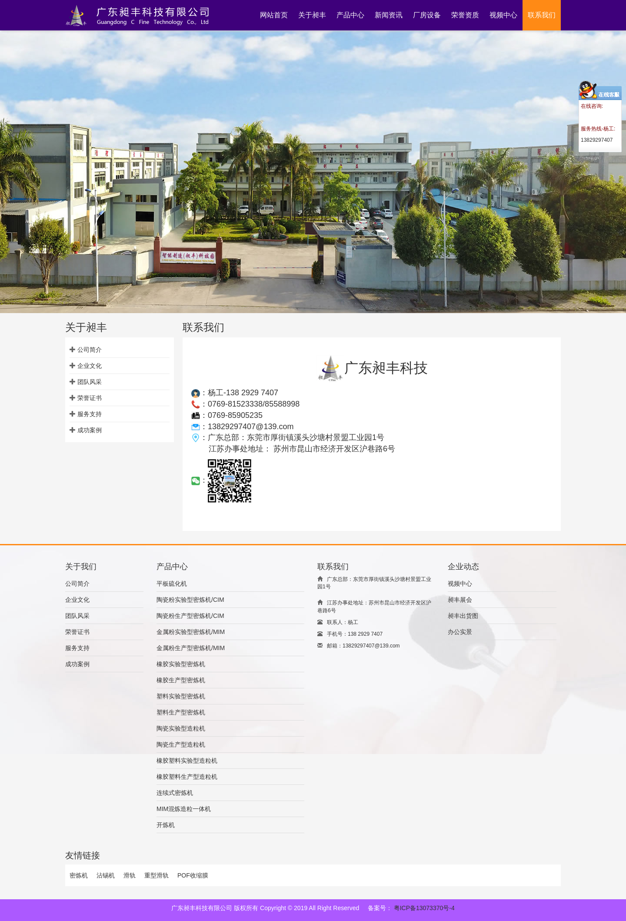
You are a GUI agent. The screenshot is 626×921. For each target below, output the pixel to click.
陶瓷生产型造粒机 (180, 744)
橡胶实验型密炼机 (180, 664)
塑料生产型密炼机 (180, 712)
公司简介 (89, 349)
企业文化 (89, 365)
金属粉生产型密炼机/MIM (190, 647)
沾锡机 (106, 875)
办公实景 (460, 631)
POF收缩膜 (192, 875)
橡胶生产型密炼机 (180, 680)
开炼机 (165, 824)
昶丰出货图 (463, 615)
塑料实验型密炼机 (180, 696)
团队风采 (89, 381)
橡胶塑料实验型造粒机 (186, 760)
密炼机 (79, 875)
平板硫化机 (171, 583)
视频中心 (460, 583)
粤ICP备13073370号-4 (424, 907)
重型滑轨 (156, 875)
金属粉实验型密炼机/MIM (190, 631)
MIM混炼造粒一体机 (183, 808)
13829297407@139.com (250, 426)
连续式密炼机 (174, 792)
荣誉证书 (89, 397)
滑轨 (129, 875)
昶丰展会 (460, 599)
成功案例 (89, 430)
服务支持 (89, 413)
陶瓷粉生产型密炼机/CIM (190, 615)
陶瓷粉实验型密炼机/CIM (190, 599)
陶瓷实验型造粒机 (180, 728)
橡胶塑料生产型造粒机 (186, 776)
